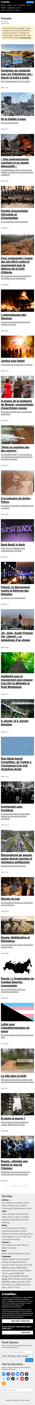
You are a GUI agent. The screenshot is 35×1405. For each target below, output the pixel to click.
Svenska (16, 1279)
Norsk (4, 1287)
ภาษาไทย (6, 1282)
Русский (5, 1265)
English (5, 1259)
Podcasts (21, 5)
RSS (10, 1200)
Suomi (26, 1265)
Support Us (30, 2)
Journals (10, 1214)
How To (18, 1205)
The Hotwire (12, 1248)
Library (9, 5)
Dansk (23, 1279)
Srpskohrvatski (8, 1276)
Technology (6, 1208)
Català (8, 1284)
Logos (16, 1217)
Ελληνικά (19, 1265)
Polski (12, 1265)
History (11, 1205)
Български (11, 1268)
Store (28, 5)
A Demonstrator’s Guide (21, 1208)
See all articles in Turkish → (11, 10)
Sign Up (29, 1360)
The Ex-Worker (8, 1245)
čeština (14, 1270)
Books (3, 5)
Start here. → (26, 1332)
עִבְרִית (29, 1279)
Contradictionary (8, 1231)
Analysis (18, 1203)
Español (12, 1259)
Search (3, 8)
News (24, 1205)
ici (23, 28)
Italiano (19, 1259)
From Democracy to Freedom (14, 1228)
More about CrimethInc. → (21, 1321)
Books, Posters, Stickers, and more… (16, 1253)
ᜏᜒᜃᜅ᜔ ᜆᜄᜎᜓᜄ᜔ (14, 1287)
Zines (4, 1214)
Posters (18, 1214)
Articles (5, 1200)
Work (18, 1231)
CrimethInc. (5, 2)
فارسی (11, 1273)
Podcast (5, 1242)
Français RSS (25, 37)
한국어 (17, 1276)
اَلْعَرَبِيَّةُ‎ (4, 1279)
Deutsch (26, 1259)
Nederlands (19, 1273)
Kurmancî (27, 1284)
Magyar (28, 1270)
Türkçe (4, 1273)
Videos (4, 1217)
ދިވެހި (13, 1284)
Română (24, 1276)
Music (10, 1217)
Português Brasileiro (18, 1262)
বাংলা (10, 1279)
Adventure (10, 1203)
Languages (11, 8)
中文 (18, 1268)
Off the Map (15, 1239)
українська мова (17, 1282)
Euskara (20, 1270)
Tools (15, 5)
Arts (3, 1203)
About (19, 8)
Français (5, 1262)
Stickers (25, 1214)
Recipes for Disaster (20, 1234)
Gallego (19, 1284)
